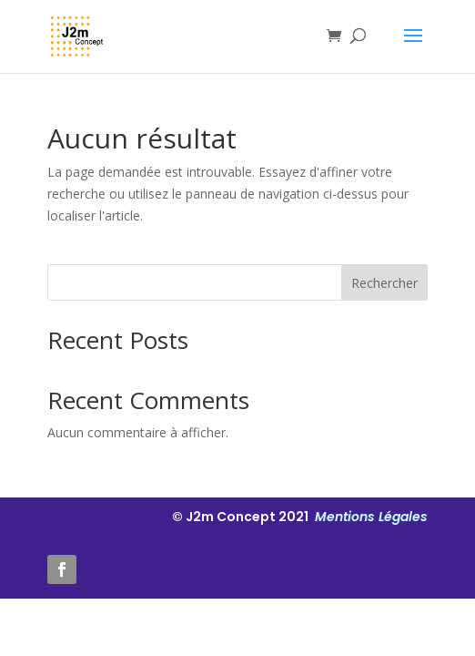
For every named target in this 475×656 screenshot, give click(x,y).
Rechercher (384, 283)
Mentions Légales (369, 516)
